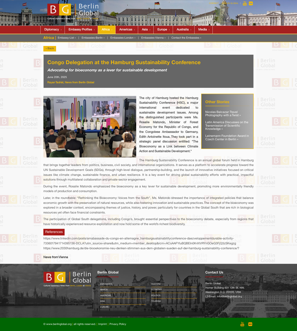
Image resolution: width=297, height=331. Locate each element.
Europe (162, 29)
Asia (145, 29)
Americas (125, 29)
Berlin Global (230, 3)
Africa (106, 29)
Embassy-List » (67, 38)
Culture (156, 284)
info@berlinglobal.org (229, 296)
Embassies (106, 284)
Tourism (156, 301)
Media (202, 29)
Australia (183, 29)
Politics (155, 296)
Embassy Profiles (80, 29)
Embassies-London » (122, 38)
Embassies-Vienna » (153, 38)
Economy (156, 290)
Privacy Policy (117, 324)
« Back (50, 48)
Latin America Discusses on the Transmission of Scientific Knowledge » (226, 125)
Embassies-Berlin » (93, 38)
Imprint (102, 324)
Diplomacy (51, 29)
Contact (214, 3)
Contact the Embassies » (186, 38)
